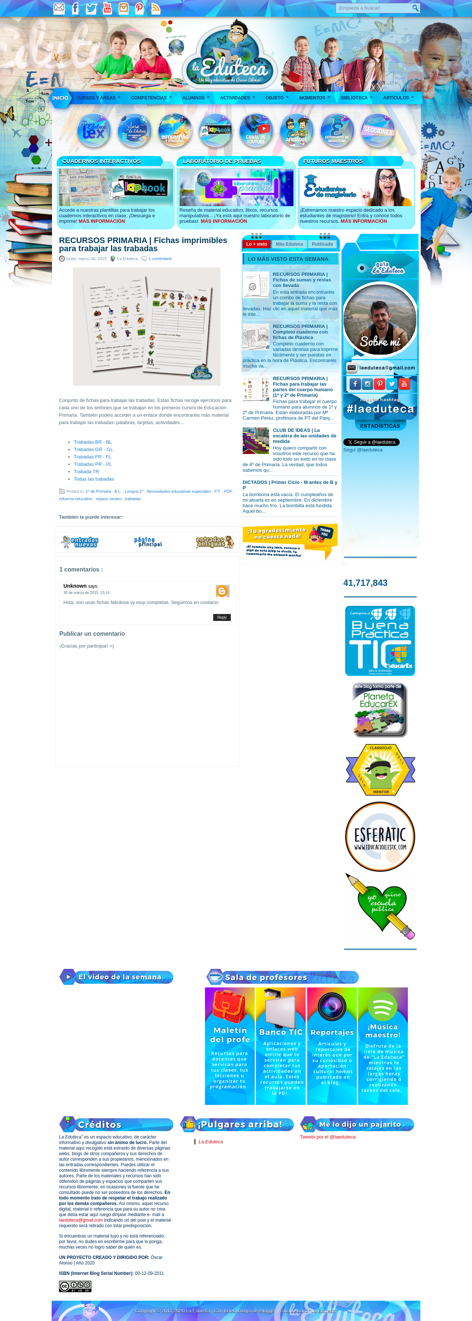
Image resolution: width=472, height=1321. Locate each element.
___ (61, 97)
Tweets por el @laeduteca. (328, 1137)
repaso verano (109, 498)
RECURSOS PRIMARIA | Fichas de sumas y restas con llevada (302, 280)
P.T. (218, 491)
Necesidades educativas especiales (179, 491)
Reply (222, 617)
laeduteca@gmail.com (81, 1220)
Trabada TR (86, 471)
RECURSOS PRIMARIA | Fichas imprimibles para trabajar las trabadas (143, 244)
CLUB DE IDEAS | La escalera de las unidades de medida (304, 435)
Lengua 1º (135, 491)
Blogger (268, 1311)
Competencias (154, 95)
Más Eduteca (289, 244)
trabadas (133, 498)
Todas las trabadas (94, 479)
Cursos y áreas (100, 95)
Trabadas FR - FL (92, 457)
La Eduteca (211, 1141)
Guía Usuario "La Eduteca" (308, 1311)
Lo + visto (256, 244)
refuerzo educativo (76, 498)
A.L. (118, 491)
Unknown (75, 586)
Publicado (322, 244)
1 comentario (160, 258)
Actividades (240, 95)
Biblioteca (359, 95)
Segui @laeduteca (362, 450)
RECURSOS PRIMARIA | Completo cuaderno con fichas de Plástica (300, 332)
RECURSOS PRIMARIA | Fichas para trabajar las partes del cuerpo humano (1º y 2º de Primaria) (303, 387)
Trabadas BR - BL (93, 442)
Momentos (316, 95)
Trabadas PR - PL (93, 464)
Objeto (279, 95)
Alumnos (198, 95)
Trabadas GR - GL (93, 449)
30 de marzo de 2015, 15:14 (86, 593)
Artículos (401, 95)
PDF (228, 491)
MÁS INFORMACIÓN (102, 221)
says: (93, 586)
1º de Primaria (99, 491)
